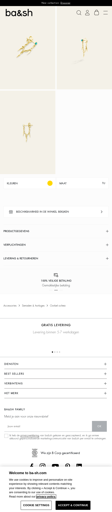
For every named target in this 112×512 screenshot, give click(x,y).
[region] (56, 489)
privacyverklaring (29, 435)
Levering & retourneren (20, 258)
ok (99, 426)
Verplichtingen (14, 245)
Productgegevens (16, 231)
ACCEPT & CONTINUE (73, 505)
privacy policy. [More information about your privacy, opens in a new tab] (46, 496)
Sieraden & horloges (33, 305)
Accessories (10, 305)
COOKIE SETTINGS (36, 505)
